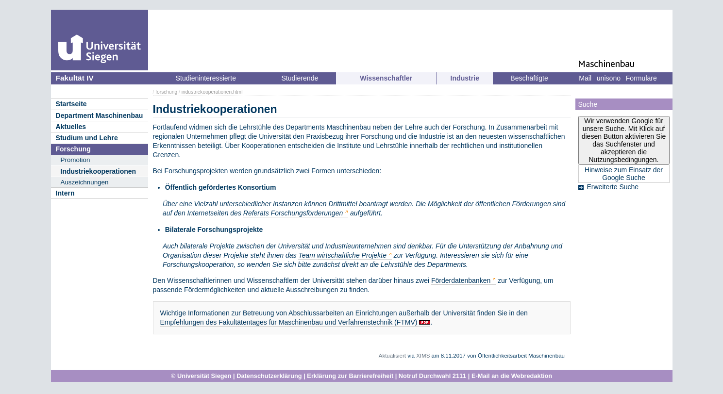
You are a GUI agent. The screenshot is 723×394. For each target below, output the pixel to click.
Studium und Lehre (87, 138)
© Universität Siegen (201, 375)
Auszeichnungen (85, 182)
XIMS (423, 356)
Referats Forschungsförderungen (293, 213)
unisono (609, 78)
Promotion (75, 160)
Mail (585, 78)
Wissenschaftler (386, 78)
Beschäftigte (529, 78)
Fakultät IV (75, 78)
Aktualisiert (392, 356)
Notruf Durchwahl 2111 (432, 375)
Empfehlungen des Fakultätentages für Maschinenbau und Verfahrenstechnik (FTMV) (289, 322)
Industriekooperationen (98, 171)
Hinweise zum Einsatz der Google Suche (624, 173)
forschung (166, 92)
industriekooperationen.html (212, 92)
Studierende (299, 78)
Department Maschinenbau (99, 115)
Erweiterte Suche (613, 187)
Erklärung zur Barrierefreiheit (350, 375)
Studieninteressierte (206, 78)
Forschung (73, 149)
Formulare (641, 78)
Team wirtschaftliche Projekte (342, 255)
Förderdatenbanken (460, 280)
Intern (65, 193)
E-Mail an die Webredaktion (511, 375)
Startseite (71, 104)
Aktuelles (71, 127)
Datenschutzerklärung (269, 375)
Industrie (465, 78)
